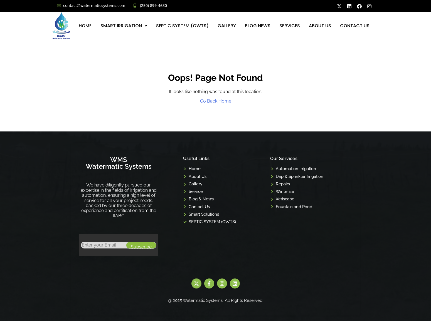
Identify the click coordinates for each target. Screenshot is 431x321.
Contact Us (355, 26)
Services (289, 26)
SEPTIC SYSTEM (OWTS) (182, 26)
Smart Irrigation (123, 26)
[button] (124, 25)
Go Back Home (215, 101)
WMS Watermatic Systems (119, 163)
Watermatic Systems (203, 300)
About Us (320, 26)
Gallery (227, 26)
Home (85, 26)
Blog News (257, 26)
